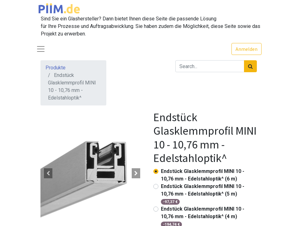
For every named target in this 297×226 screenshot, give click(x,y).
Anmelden (246, 49)
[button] (48, 173)
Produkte (55, 68)
